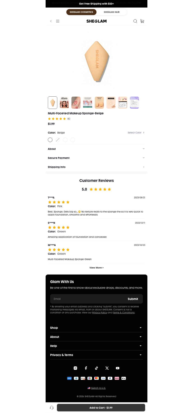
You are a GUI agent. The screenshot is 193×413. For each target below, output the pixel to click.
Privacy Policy (99, 312)
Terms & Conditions (124, 312)
